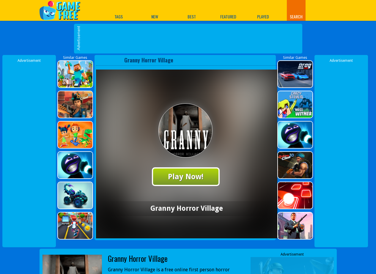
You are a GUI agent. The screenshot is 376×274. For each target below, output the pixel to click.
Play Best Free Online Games (63, 10)
